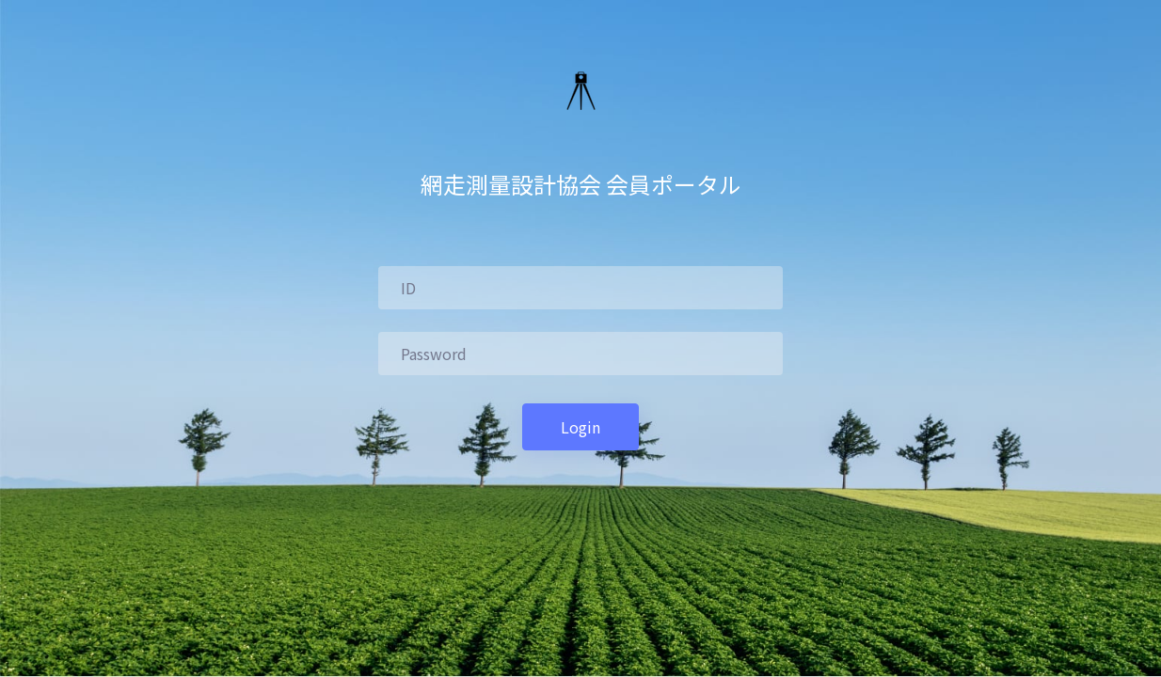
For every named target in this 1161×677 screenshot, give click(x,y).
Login (580, 427)
